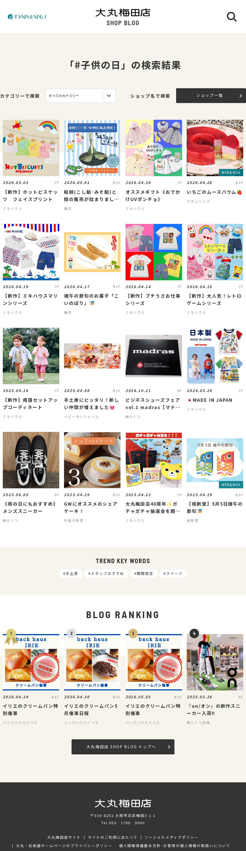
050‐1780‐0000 (127, 822)
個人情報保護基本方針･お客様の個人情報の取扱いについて (174, 846)
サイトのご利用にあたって (113, 837)
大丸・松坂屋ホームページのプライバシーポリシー (64, 846)
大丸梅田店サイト (64, 837)
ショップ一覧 (219, 95)
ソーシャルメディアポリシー (171, 837)
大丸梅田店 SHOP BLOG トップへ (128, 746)
